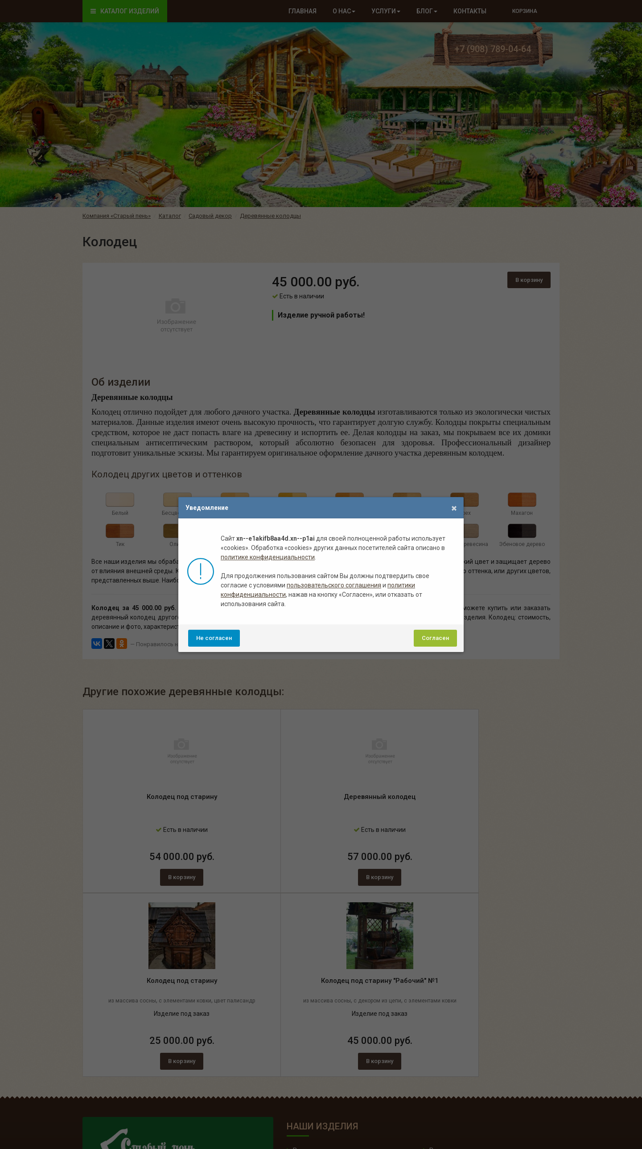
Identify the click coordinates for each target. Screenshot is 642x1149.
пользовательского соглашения (334, 585)
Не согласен (214, 638)
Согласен (435, 638)
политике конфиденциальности (268, 557)
